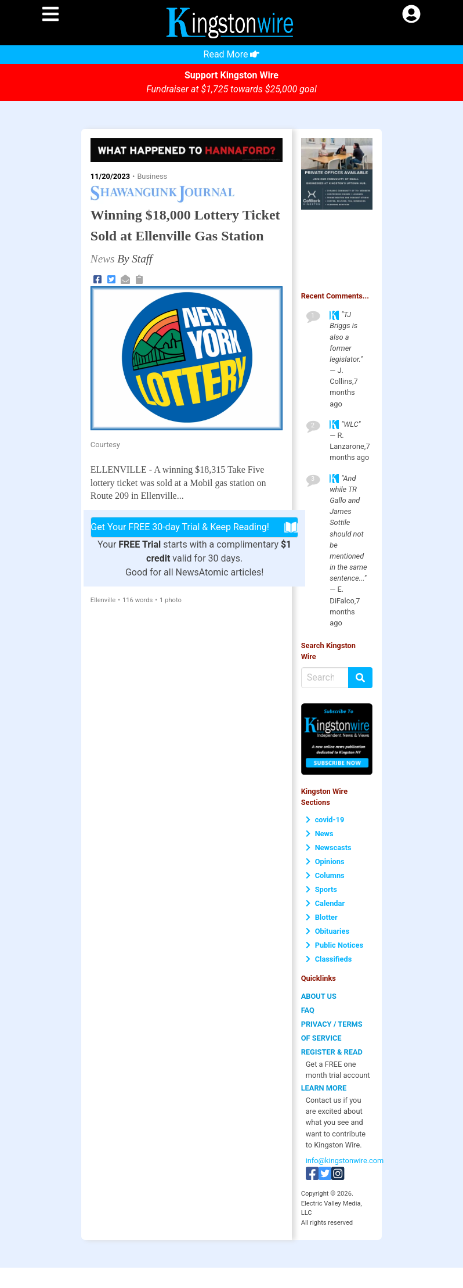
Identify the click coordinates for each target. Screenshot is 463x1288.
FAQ (307, 1010)
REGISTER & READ (332, 1052)
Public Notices (334, 945)
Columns (325, 875)
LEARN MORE (324, 1088)
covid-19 (325, 819)
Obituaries (327, 931)
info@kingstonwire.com (345, 1160)
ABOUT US (319, 996)
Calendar (325, 903)
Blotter (322, 917)
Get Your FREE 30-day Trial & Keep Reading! (194, 527)
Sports (321, 889)
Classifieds (329, 959)
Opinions (325, 861)
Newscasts (329, 847)
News (320, 833)
